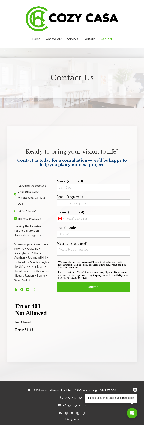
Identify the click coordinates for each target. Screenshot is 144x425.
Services (72, 38)
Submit (93, 286)
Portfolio (89, 38)
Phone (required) (93, 216)
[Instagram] (33, 289)
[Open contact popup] (132, 413)
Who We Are (53, 38)
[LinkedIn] (27, 289)
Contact (106, 38)
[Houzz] (16, 289)
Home (36, 38)
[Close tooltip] (135, 390)
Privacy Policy (72, 419)
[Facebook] (22, 289)
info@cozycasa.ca (29, 218)
